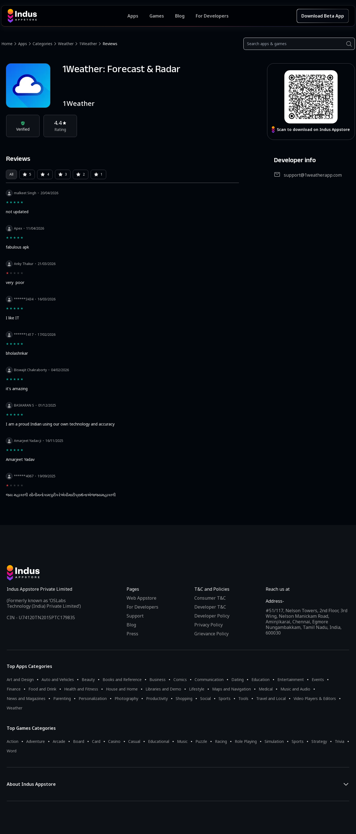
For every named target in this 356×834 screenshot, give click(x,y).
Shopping (184, 698)
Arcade (59, 741)
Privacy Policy (208, 625)
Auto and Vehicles (58, 679)
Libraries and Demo (163, 689)
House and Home (122, 689)
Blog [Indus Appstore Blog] (180, 16)
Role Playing (246, 741)
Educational (158, 741)
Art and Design (20, 679)
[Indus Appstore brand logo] (68, 16)
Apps (22, 43)
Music (182, 741)
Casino (114, 741)
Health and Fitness (81, 689)
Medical (266, 689)
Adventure (35, 741)
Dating (237, 679)
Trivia (339, 741)
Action (12, 741)
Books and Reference (122, 679)
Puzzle (201, 741)
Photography (126, 698)
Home (7, 43)
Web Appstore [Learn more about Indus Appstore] (141, 598)
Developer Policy (211, 616)
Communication (209, 679)
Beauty (88, 679)
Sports (225, 698)
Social (205, 698)
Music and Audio (295, 689)
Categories (42, 43)
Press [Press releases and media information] (132, 633)
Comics (180, 679)
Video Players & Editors (315, 698)
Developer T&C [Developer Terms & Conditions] (210, 607)
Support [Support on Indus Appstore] (135, 616)
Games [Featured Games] (156, 16)
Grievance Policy (211, 633)
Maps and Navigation (231, 689)
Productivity (157, 698)
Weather (66, 43)
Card (96, 741)
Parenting (62, 698)
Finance (14, 689)
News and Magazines (26, 698)
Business (157, 679)
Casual (134, 741)
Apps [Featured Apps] (132, 16)
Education (260, 679)
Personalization (93, 698)
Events (318, 679)
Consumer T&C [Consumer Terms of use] (210, 598)
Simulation (274, 741)
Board (78, 741)
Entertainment (290, 679)
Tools (243, 698)
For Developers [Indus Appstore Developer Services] (212, 16)
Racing (221, 741)
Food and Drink (42, 689)
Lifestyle (196, 689)
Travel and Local (271, 698)
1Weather (88, 43)
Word (11, 750)
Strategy (319, 741)
